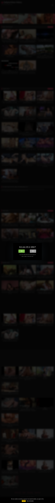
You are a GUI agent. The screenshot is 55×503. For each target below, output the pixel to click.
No (33, 251)
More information (30, 500)
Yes (22, 251)
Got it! (23, 500)
